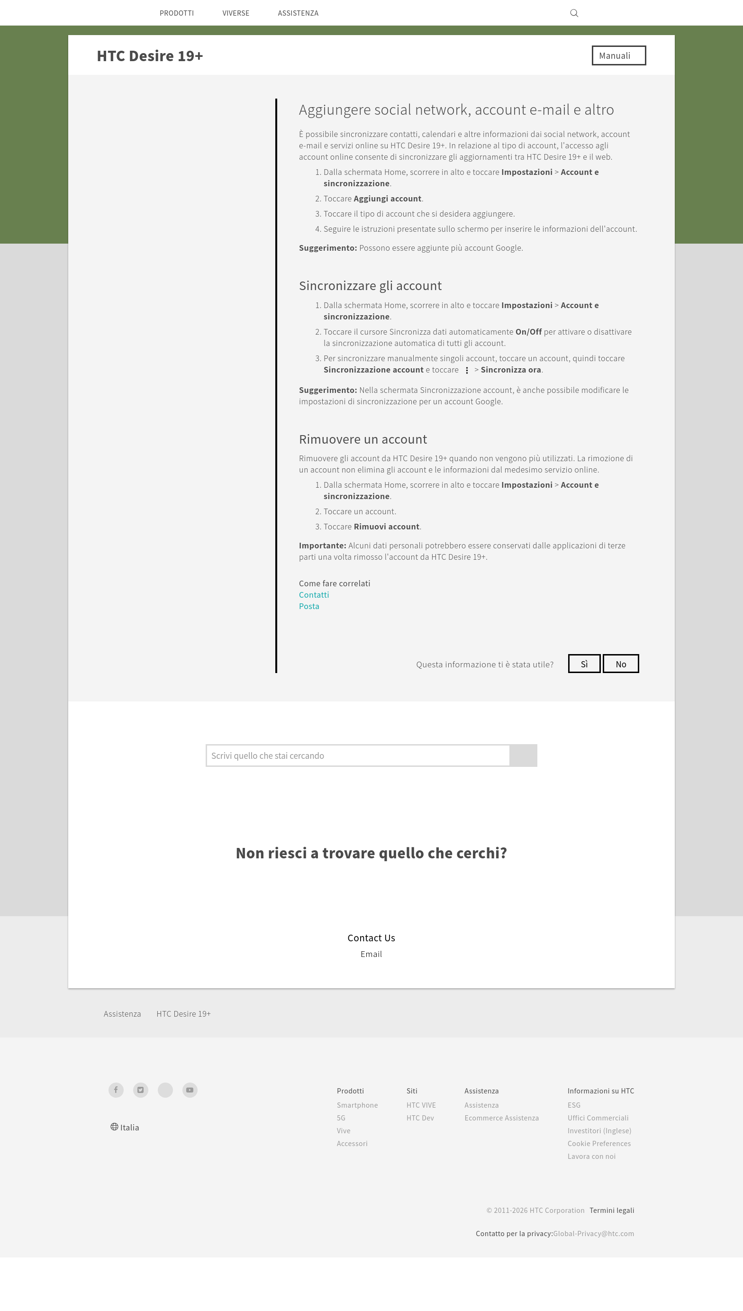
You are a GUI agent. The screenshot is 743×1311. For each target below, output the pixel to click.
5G (320, 1171)
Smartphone (338, 1158)
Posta (310, 659)
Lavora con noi (588, 1209)
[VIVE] (622, 13)
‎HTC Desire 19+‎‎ (193, 1067)
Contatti (315, 648)
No (620, 717)
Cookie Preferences (598, 1197)
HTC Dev (404, 1171)
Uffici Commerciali (595, 1171)
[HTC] (120, 12)
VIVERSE (243, 13)
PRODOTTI (179, 13)
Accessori (332, 1197)
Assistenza (125, 1067)
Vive (323, 1184)
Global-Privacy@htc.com (591, 1287)
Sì (582, 717)
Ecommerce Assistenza (493, 1171)
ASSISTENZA (312, 13)
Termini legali (611, 1263)
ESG (570, 1158)
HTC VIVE (405, 1158)
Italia (130, 1180)
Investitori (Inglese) (597, 1184)
